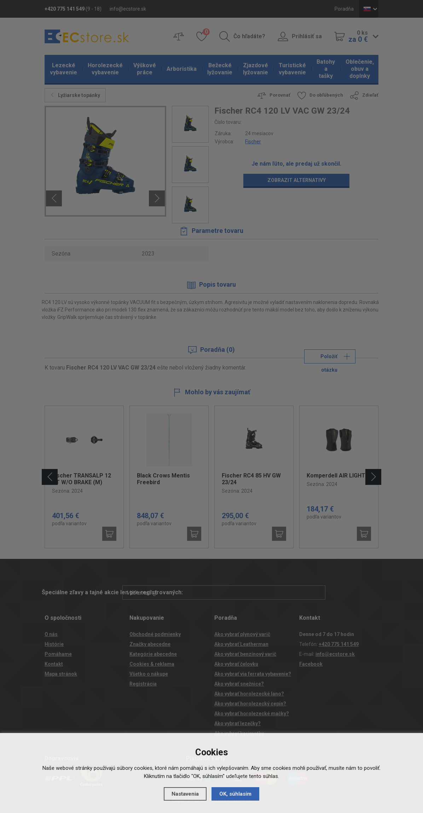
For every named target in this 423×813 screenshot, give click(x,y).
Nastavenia (185, 794)
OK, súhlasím (235, 794)
